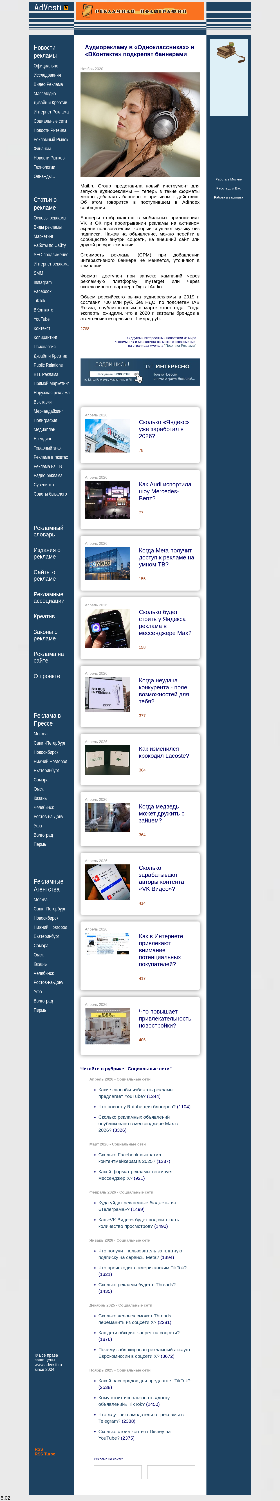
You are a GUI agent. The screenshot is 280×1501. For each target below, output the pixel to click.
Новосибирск (46, 752)
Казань (40, 798)
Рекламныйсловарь (48, 531)
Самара (41, 780)
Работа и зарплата (228, 197)
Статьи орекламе (45, 203)
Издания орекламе (47, 553)
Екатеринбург (46, 770)
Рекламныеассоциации (49, 597)
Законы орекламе (46, 635)
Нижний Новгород (50, 761)
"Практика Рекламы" (180, 345)
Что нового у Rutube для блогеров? (137, 1106)
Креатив (44, 616)
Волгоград (43, 835)
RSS (39, 1449)
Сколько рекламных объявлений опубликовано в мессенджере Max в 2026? (138, 1123)
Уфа (38, 826)
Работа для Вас (228, 188)
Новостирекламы (45, 51)
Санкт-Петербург (49, 743)
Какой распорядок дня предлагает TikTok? (145, 1380)
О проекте (47, 676)
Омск (38, 789)
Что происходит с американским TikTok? (143, 1267)
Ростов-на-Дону (48, 816)
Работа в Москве (228, 179)
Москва (40, 734)
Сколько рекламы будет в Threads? (137, 1284)
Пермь (40, 844)
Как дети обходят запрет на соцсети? (139, 1332)
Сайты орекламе (45, 575)
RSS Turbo (45, 1454)
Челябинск (44, 807)
